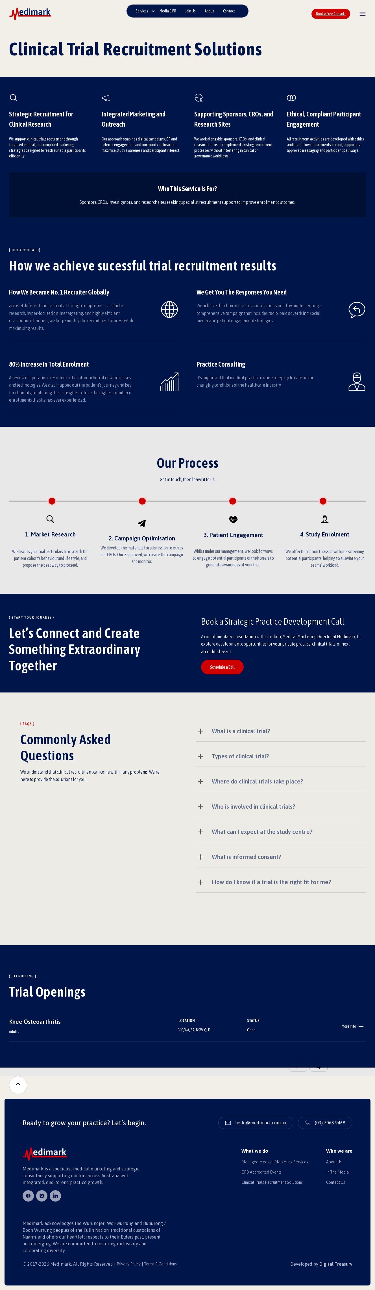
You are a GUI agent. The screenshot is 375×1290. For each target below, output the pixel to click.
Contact (229, 11)
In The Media (337, 1172)
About (209, 11)
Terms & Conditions (160, 1264)
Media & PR (168, 11)
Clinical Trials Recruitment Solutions (272, 1182)
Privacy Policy (129, 1264)
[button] (145, 11)
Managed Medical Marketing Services (274, 1162)
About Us (334, 1162)
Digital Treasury (335, 1264)
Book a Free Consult (331, 14)
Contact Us (335, 1182)
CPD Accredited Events (261, 1172)
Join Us (190, 11)
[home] (30, 13)
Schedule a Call (222, 667)
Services (142, 11)
